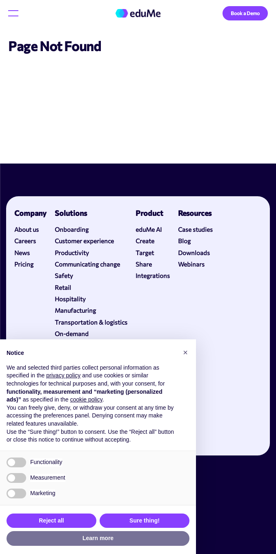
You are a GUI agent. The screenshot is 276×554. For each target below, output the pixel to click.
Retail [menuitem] (63, 287)
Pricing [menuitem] (23, 264)
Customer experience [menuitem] (84, 240)
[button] (185, 352)
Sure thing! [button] (144, 520)
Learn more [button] (98, 538)
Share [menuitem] (144, 264)
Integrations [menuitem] (153, 275)
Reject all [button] (51, 520)
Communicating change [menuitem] (87, 264)
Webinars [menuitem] (191, 264)
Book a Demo (245, 13)
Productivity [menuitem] (72, 252)
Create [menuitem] (145, 240)
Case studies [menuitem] (195, 229)
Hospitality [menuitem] (70, 299)
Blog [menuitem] (184, 240)
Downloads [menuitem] (194, 252)
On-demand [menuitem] (72, 333)
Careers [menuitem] (25, 240)
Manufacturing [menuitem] (75, 310)
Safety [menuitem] (64, 275)
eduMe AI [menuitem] (149, 229)
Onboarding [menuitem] (72, 229)
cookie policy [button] (86, 399)
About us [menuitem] (26, 229)
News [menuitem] (22, 252)
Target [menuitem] (145, 252)
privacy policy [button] (63, 375)
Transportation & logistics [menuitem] (91, 322)
